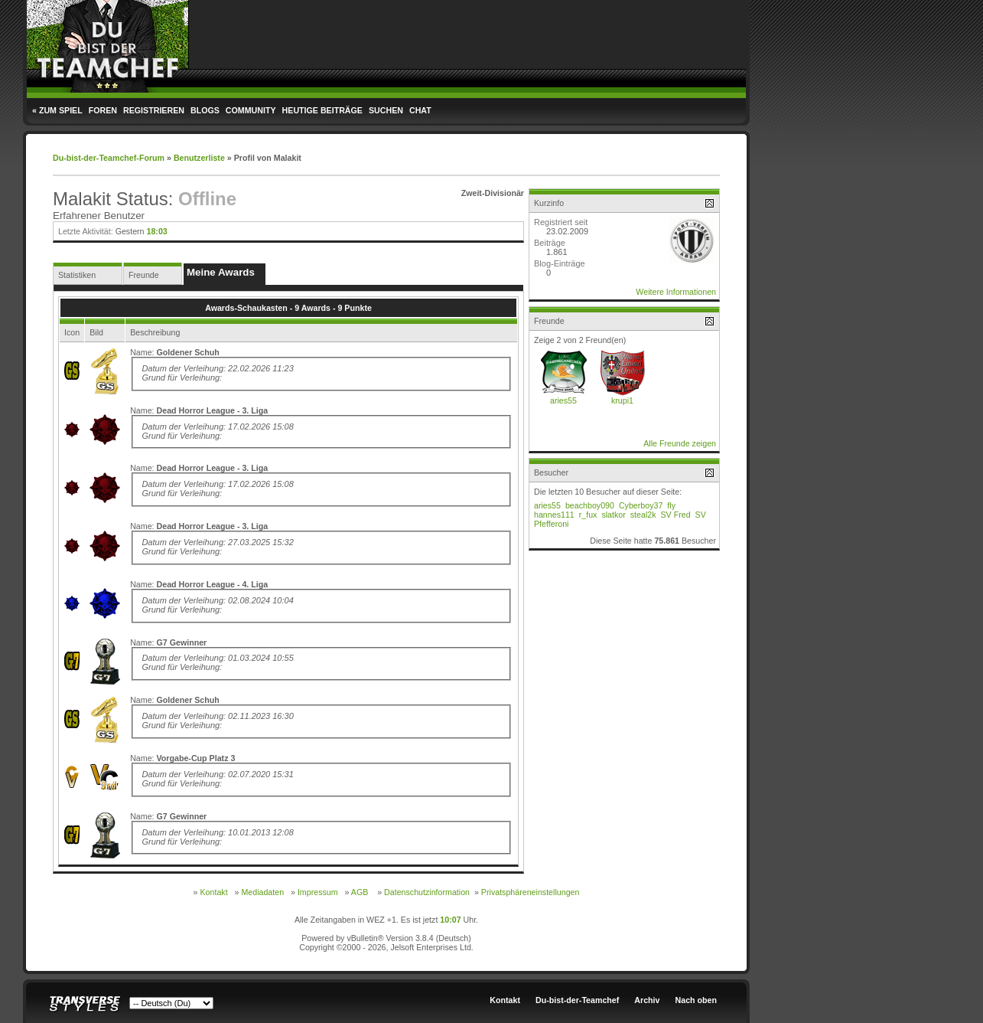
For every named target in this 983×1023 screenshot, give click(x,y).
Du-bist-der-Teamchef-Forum (108, 157)
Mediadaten (262, 892)
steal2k (643, 514)
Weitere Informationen (676, 291)
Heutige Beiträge (322, 110)
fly (671, 505)
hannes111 (554, 514)
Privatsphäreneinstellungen (530, 892)
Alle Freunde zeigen (679, 443)
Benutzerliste (199, 157)
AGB (360, 892)
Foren (103, 110)
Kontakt (213, 892)
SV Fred (675, 514)
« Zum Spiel (57, 110)
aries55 (563, 400)
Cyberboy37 (640, 505)
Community (251, 110)
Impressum (318, 892)
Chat (420, 110)
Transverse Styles (85, 1004)
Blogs (205, 110)
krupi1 (622, 400)
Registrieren (153, 110)
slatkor (613, 514)
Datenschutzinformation (427, 892)
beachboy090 (589, 505)
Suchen (386, 110)
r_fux (588, 514)
